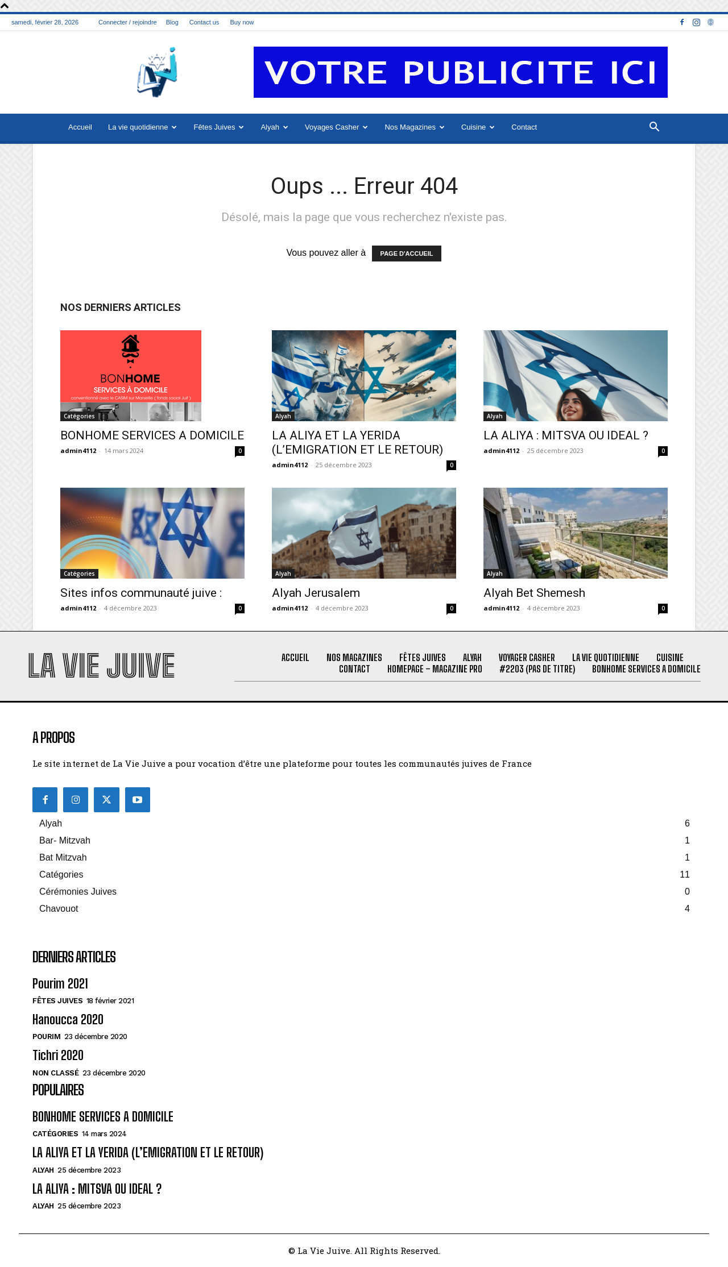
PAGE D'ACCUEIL (406, 253)
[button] (654, 128)
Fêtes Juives (218, 127)
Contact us (204, 22)
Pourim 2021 (60, 983)
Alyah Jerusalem (316, 593)
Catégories (79, 416)
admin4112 (78, 450)
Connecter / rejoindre (127, 22)
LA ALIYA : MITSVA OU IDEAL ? (565, 435)
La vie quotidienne (142, 127)
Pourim (46, 1036)
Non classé (55, 1073)
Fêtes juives (57, 1000)
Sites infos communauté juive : (141, 593)
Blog (172, 22)
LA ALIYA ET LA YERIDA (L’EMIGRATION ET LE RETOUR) (357, 442)
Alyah (274, 127)
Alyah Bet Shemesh (534, 593)
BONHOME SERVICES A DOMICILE (152, 435)
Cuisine (478, 127)
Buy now (242, 22)
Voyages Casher (336, 127)
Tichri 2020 (58, 1055)
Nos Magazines (414, 127)
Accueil (80, 127)
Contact (524, 127)
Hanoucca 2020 (68, 1019)
